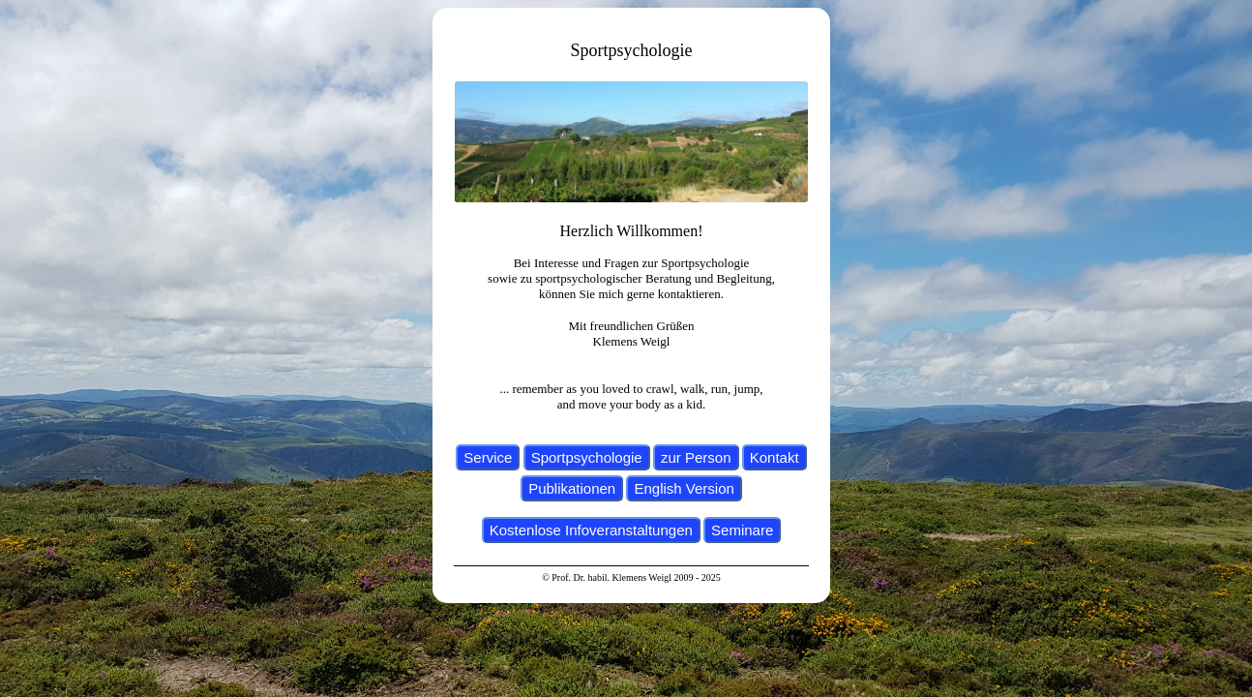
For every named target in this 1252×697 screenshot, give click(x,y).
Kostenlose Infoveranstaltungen (591, 530)
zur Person (696, 457)
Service (487, 457)
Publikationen (571, 488)
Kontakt (774, 457)
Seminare (742, 530)
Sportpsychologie (586, 457)
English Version (683, 488)
